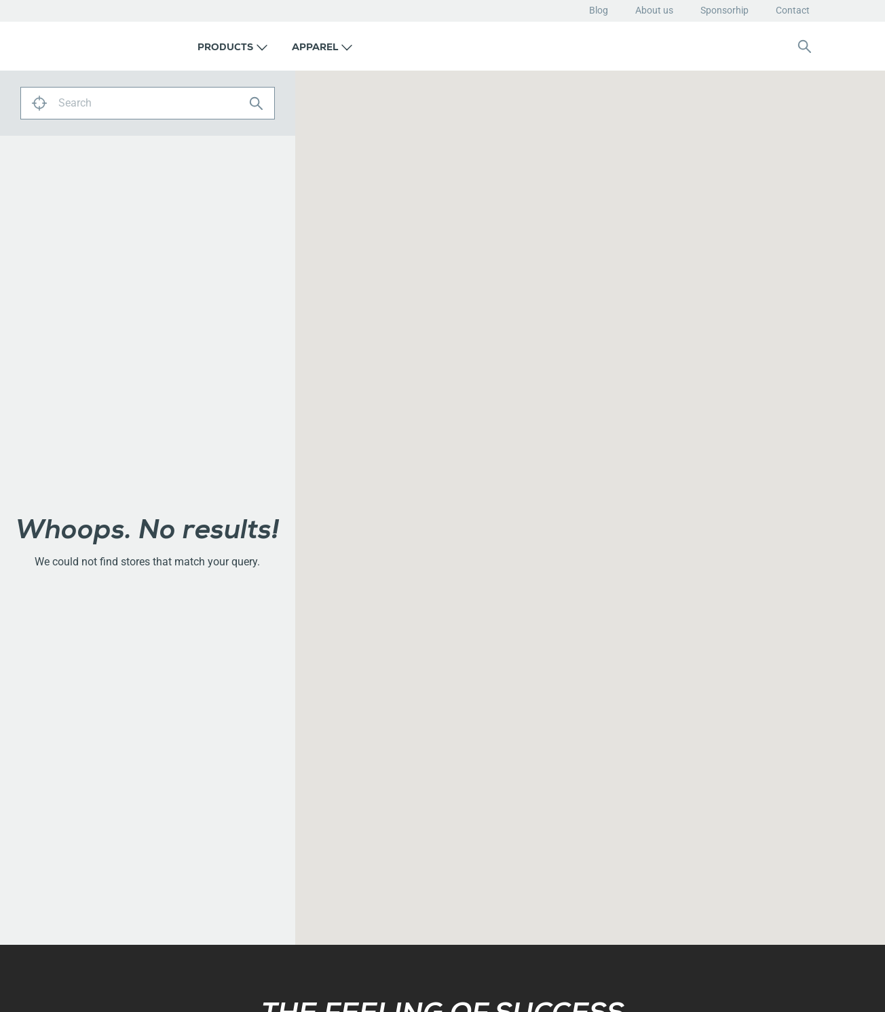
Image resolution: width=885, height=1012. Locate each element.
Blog (598, 10)
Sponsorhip (724, 10)
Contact (793, 10)
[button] (232, 46)
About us (654, 10)
